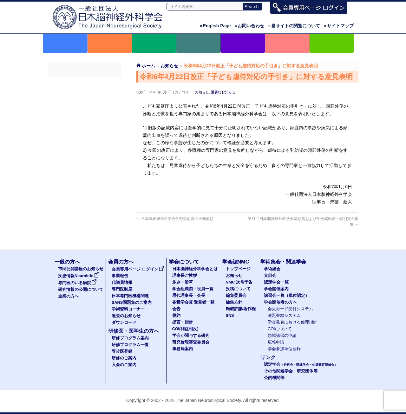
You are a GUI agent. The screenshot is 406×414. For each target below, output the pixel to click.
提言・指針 (182, 322)
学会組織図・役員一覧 (192, 289)
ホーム (148, 65)
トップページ (238, 269)
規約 (176, 315)
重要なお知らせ (223, 92)
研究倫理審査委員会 (190, 342)
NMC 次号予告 (239, 282)
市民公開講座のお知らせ (80, 269)
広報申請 (276, 342)
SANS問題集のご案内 (84, 140)
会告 (176, 309)
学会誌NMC (235, 261)
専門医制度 (84, 117)
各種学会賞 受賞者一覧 (193, 302)
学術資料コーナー (84, 151)
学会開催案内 (276, 289)
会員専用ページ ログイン (84, 83)
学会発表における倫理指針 (292, 322)
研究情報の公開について (80, 289)
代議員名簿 (84, 105)
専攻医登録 (122, 351)
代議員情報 (122, 282)
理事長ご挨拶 (184, 275)
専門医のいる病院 (77, 283)
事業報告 (84, 94)
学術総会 (272, 269)
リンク (268, 357)
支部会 (270, 275)
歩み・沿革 (182, 282)
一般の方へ (67, 261)
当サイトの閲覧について (294, 25)
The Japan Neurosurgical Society (208, 400)
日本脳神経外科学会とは (195, 269)
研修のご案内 (124, 358)
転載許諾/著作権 (241, 309)
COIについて (279, 329)
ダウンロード (84, 174)
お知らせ (202, 92)
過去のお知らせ (84, 163)
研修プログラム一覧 (130, 345)
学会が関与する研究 (190, 335)
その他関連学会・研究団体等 (291, 371)
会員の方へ (121, 261)
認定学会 (300, 364)
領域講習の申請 (282, 335)
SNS (230, 315)
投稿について (238, 289)
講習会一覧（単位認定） (286, 295)
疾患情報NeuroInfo (78, 276)
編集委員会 (236, 295)
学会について (184, 261)
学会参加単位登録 (284, 349)
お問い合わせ (250, 25)
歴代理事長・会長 (188, 295)
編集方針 (234, 302)
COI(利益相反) (185, 329)
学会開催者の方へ (280, 302)
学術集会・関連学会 (283, 261)
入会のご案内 (124, 365)
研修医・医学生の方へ (133, 331)
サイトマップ (339, 25)
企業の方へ (68, 296)
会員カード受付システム (290, 309)
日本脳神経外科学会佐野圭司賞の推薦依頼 (174, 219)
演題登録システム (284, 315)
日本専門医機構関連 (84, 128)
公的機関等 (274, 378)
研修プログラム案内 (130, 338)
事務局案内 (182, 349)
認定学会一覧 (276, 282)
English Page (215, 25)
